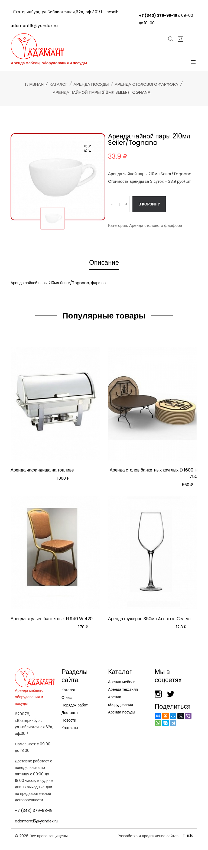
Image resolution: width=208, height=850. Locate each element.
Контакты (69, 728)
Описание (104, 263)
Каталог (58, 84)
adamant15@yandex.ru (34, 25)
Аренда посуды (91, 84)
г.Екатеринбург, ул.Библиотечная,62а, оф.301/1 (56, 12)
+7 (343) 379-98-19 (158, 15)
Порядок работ (74, 705)
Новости (68, 720)
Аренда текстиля (123, 689)
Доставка (69, 712)
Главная (34, 84)
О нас (66, 697)
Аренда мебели (121, 682)
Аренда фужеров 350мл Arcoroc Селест (149, 619)
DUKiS (188, 836)
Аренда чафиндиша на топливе (42, 470)
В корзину (149, 204)
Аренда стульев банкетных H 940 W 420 (52, 619)
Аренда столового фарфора (146, 84)
